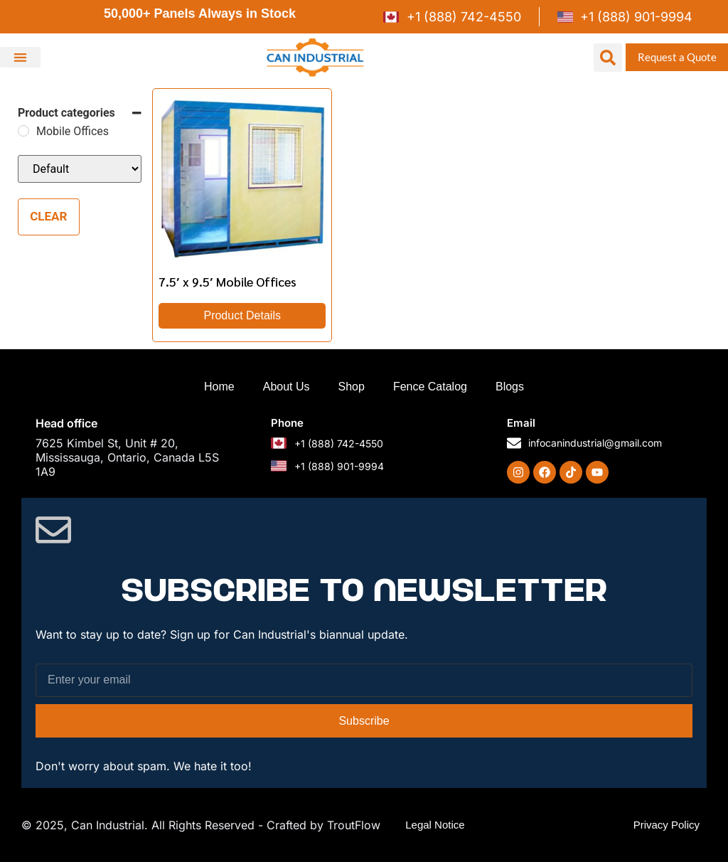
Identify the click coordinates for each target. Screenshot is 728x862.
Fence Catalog (430, 387)
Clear (48, 216)
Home (219, 387)
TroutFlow (353, 825)
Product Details (242, 315)
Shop (351, 387)
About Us (286, 387)
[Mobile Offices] (23, 131)
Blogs (510, 387)
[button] (20, 57)
